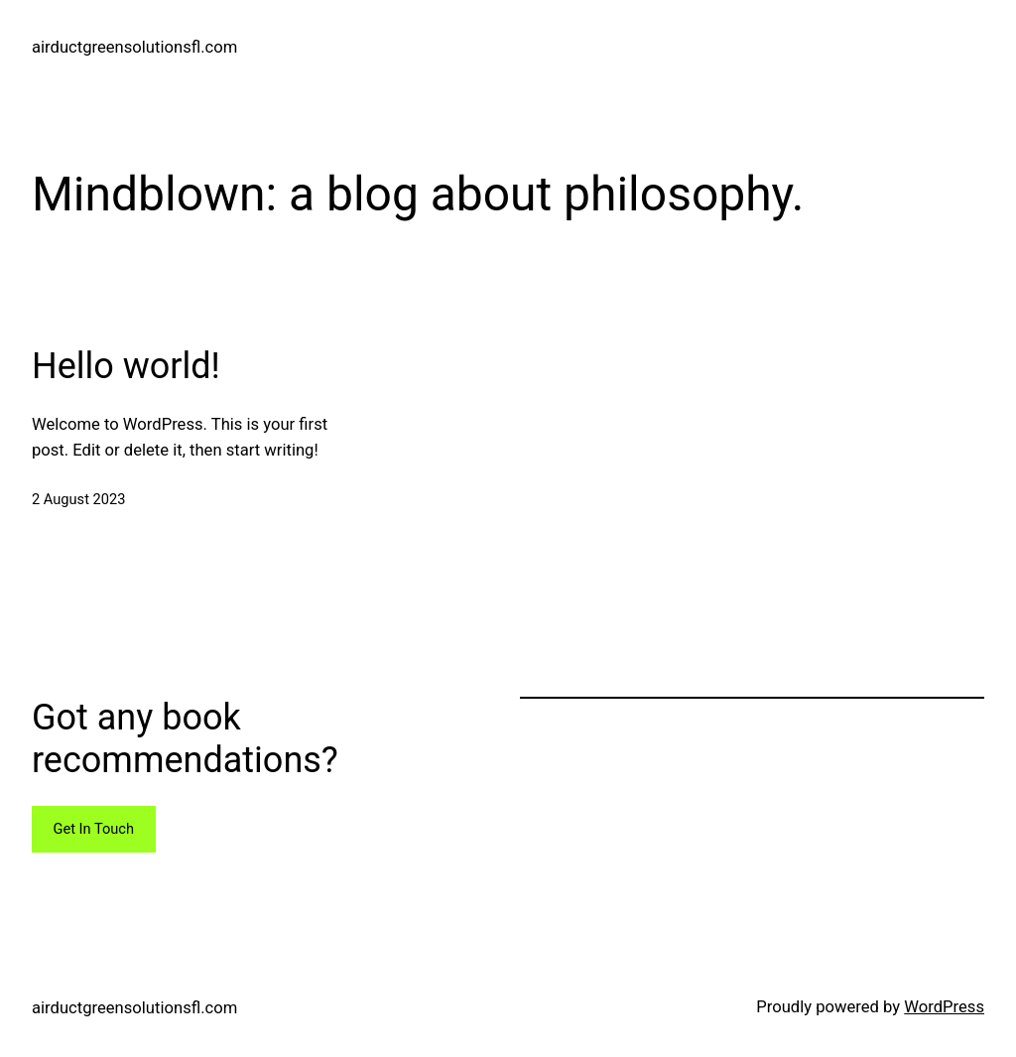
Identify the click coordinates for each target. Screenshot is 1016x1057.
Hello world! (126, 366)
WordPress (944, 1006)
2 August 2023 (78, 499)
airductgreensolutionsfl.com (134, 47)
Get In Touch (93, 829)
